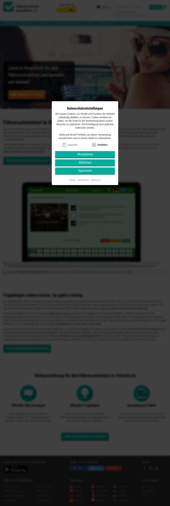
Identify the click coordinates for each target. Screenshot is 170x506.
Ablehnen (85, 163)
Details (72, 180)
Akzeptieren (85, 154)
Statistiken (102, 144)
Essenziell (72, 144)
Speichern (85, 171)
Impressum (96, 180)
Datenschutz (83, 180)
